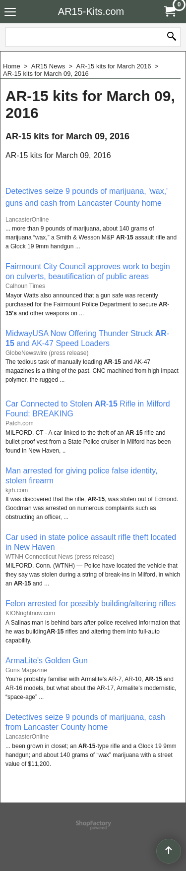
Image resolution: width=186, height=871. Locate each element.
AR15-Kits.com (91, 11)
